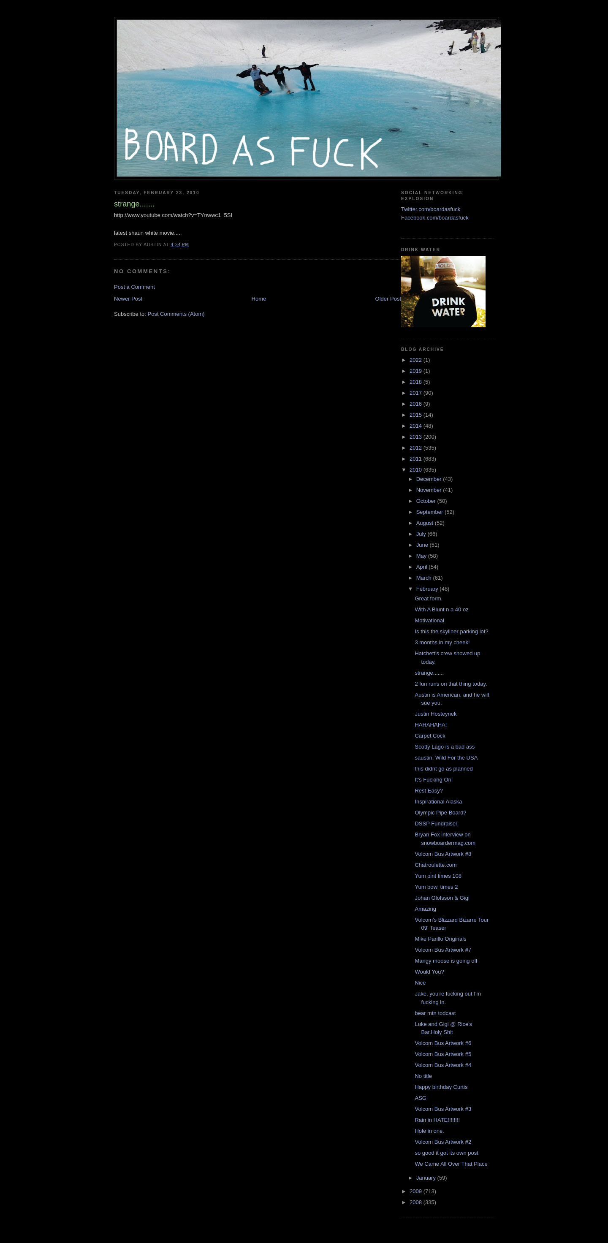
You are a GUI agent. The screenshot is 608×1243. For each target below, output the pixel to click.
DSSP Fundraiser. (437, 823)
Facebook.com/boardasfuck (435, 217)
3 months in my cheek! (442, 642)
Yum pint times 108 (438, 876)
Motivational (429, 620)
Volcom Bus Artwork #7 (443, 950)
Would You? (429, 972)
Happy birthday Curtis (441, 1087)
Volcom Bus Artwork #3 (443, 1109)
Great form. (428, 598)
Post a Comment (134, 287)
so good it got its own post (446, 1153)
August (425, 523)
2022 (416, 360)
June (423, 545)
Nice (420, 983)
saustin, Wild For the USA (446, 757)
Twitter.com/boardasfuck (430, 209)
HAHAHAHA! (431, 725)
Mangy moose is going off (446, 961)
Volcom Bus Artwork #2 (443, 1142)
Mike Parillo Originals (440, 939)
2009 (416, 1191)
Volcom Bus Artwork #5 (443, 1054)
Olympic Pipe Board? (440, 812)
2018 (416, 382)
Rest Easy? (428, 790)
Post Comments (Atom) (176, 314)
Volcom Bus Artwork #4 (443, 1065)
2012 (416, 448)
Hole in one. (429, 1131)
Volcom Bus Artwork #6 (443, 1043)
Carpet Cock (430, 736)
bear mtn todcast (435, 1013)
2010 (416, 470)
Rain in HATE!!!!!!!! (437, 1120)
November (429, 490)
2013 (416, 437)
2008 (416, 1202)
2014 (416, 426)
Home (259, 299)
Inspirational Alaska (438, 801)
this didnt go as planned (443, 768)
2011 (416, 459)
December (429, 479)
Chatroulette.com (435, 865)
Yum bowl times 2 (436, 887)
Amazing (425, 909)
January (426, 1178)
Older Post (388, 299)
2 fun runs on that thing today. (451, 684)
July (422, 534)
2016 (416, 404)
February (428, 589)
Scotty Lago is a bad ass (445, 747)
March (424, 578)
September (430, 512)
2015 (416, 415)
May (422, 556)
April (422, 567)
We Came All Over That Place (451, 1164)
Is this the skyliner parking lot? (451, 631)
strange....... (429, 673)
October (426, 501)
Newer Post (128, 299)
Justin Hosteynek (435, 714)
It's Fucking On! (434, 779)
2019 (416, 371)
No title (423, 1076)
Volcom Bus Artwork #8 (443, 854)
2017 (416, 393)
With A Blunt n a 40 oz (441, 609)
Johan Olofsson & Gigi (442, 898)
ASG (420, 1098)
